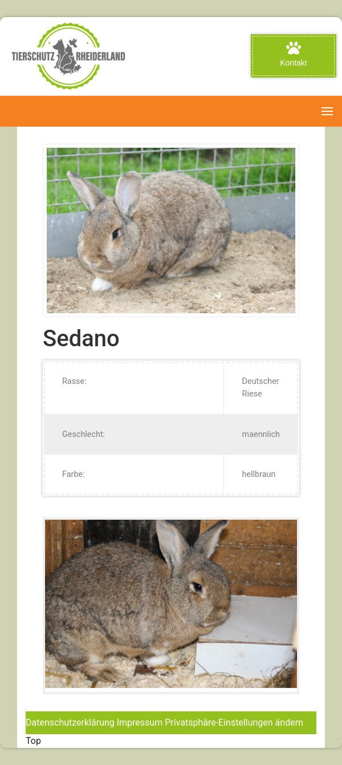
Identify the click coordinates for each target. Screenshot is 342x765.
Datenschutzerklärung (70, 722)
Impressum (140, 722)
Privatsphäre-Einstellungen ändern (234, 722)
